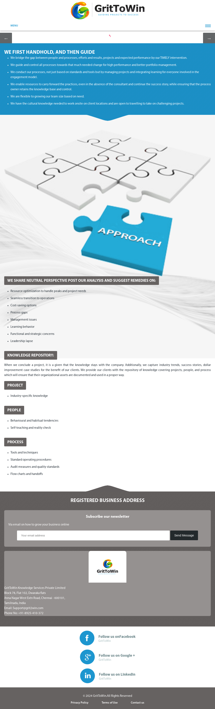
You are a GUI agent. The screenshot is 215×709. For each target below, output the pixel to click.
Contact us (137, 702)
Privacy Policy (79, 702)
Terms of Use (110, 702)
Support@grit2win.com (28, 608)
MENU (14, 25)
